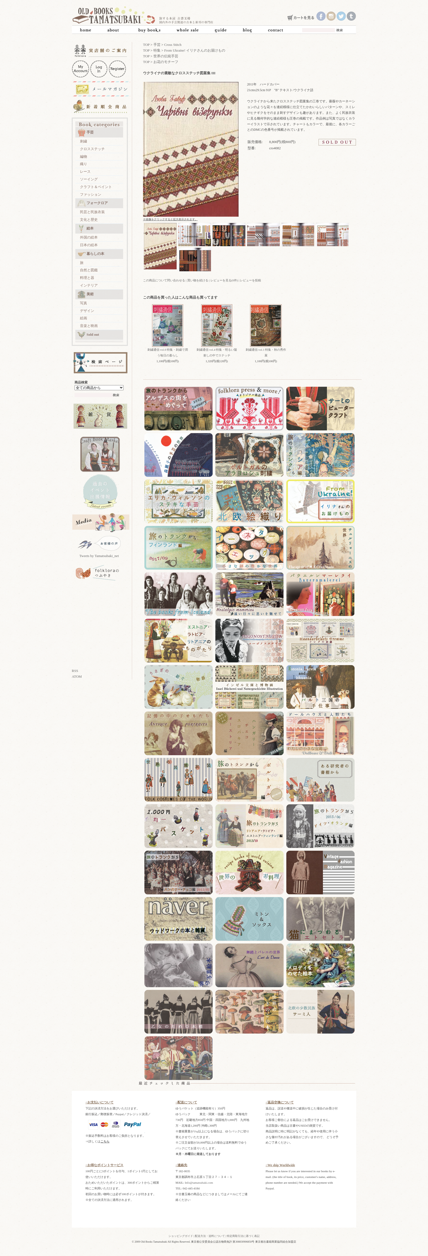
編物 (83, 156)
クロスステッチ (92, 149)
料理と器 (87, 278)
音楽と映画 (89, 326)
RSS (75, 671)
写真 (83, 303)
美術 (86, 294)
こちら (104, 1141)
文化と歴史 (89, 220)
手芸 (86, 133)
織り (83, 164)
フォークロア (93, 203)
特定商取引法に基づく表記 (243, 1235)
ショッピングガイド (180, 1235)
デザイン (87, 311)
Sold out (88, 335)
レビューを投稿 (250, 280)
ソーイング (89, 179)
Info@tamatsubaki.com (199, 1182)
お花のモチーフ (165, 62)
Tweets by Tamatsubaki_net (99, 556)
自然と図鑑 (89, 270)
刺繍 (83, 141)
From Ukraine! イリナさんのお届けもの (194, 50)
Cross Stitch (173, 45)
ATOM (77, 676)
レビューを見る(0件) (224, 280)
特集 (156, 50)
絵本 (86, 229)
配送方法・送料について (210, 1235)
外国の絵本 (89, 237)
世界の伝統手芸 (165, 56)
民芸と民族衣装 (92, 212)
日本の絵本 (89, 245)
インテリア (89, 285)
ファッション (90, 194)
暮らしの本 (91, 254)
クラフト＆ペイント (96, 187)
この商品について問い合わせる (164, 280)
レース (85, 171)
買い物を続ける (197, 280)
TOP (146, 45)
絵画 (83, 318)
